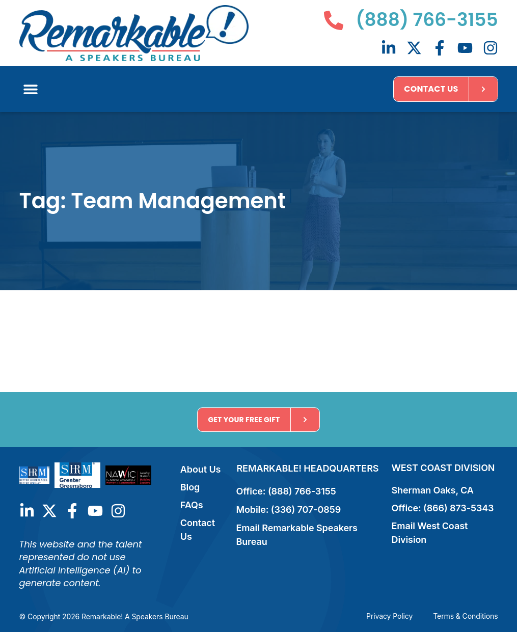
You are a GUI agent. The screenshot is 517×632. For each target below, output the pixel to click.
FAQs (191, 505)
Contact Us (197, 529)
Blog (190, 487)
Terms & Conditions (465, 616)
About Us (200, 469)
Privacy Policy (389, 616)
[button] (30, 88)
